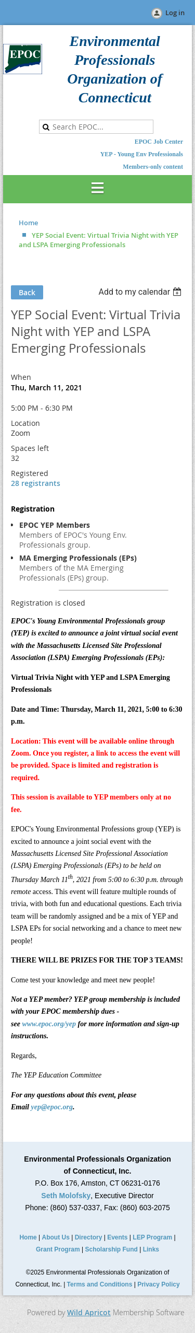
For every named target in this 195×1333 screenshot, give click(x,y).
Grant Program (58, 1249)
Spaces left (30, 448)
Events (117, 1237)
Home (28, 222)
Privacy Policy (158, 1284)
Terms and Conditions (100, 1284)
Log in (175, 12)
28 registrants (35, 483)
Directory (88, 1237)
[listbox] (141, 291)
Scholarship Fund (111, 1249)
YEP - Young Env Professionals (141, 154)
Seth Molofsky (65, 1195)
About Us (56, 1237)
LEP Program (152, 1237)
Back (27, 292)
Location (25, 423)
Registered (29, 473)
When (21, 377)
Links (151, 1249)
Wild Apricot (89, 1312)
